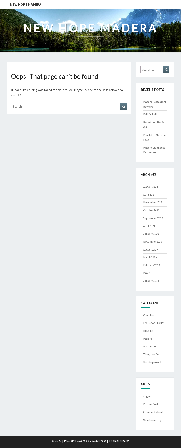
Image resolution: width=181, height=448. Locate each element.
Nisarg (124, 441)
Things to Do (151, 354)
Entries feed (150, 404)
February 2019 (151, 265)
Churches (148, 315)
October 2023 (151, 210)
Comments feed (153, 412)
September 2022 (153, 218)
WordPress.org (152, 420)
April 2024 (149, 194)
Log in (147, 396)
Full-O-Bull (150, 114)
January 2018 (151, 280)
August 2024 (150, 186)
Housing (148, 330)
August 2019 (150, 249)
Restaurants (150, 346)
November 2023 (152, 202)
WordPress (99, 441)
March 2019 (150, 257)
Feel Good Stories (153, 323)
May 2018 (148, 273)
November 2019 (152, 241)
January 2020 (151, 233)
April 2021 (149, 226)
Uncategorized (152, 362)
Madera (147, 338)
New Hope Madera (25, 4)
